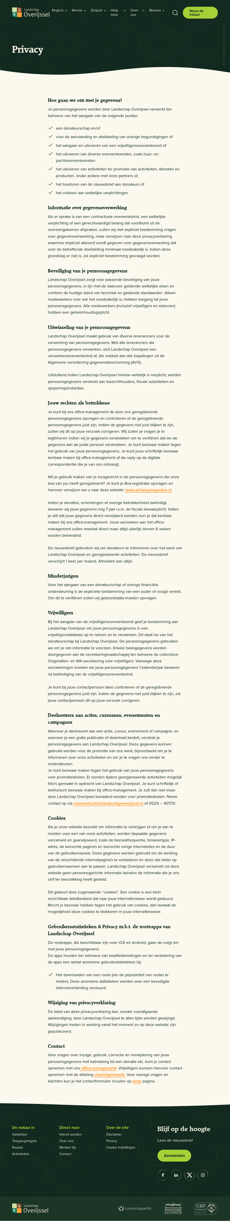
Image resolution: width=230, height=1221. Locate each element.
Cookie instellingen (121, 1147)
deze (137, 1081)
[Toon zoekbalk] (175, 12)
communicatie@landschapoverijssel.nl (108, 803)
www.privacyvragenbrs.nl (148, 490)
